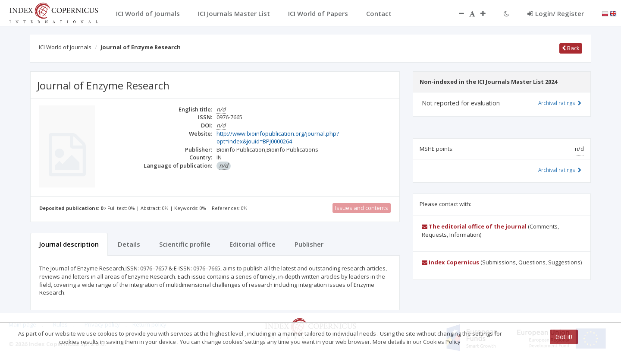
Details (129, 244)
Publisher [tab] (309, 244)
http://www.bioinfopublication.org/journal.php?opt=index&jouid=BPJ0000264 (277, 138)
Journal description (69, 244)
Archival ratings (560, 102)
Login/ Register (555, 13)
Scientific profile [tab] (184, 244)
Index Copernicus (450, 262)
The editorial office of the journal (474, 226)
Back (571, 48)
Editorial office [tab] (252, 244)
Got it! (563, 337)
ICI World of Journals (65, 47)
